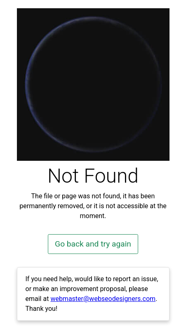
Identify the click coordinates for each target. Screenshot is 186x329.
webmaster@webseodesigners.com (102, 299)
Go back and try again (93, 244)
